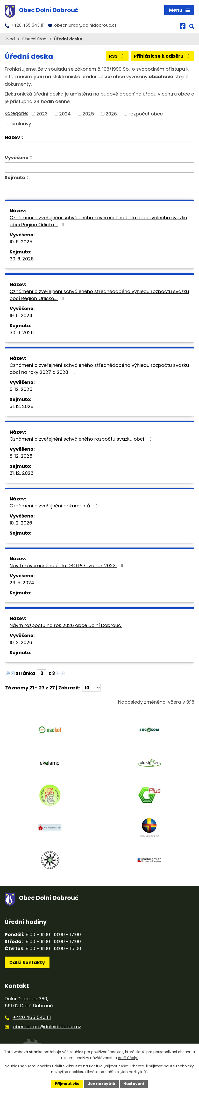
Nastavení (133, 1083)
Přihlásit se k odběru (163, 56)
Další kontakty (27, 962)
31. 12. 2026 (21, 473)
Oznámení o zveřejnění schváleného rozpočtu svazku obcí (82, 439)
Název (12, 137)
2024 (65, 114)
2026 (111, 114)
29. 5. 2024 (22, 582)
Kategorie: (16, 113)
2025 (88, 114)
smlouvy (21, 123)
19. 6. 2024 (21, 315)
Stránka (25, 673)
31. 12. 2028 (21, 406)
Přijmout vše (67, 1083)
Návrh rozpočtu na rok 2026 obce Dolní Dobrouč (70, 625)
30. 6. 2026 (22, 259)
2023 (42, 114)
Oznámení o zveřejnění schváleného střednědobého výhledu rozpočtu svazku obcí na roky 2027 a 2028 (99, 368)
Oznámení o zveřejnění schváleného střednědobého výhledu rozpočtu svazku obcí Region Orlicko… (99, 295)
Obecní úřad (34, 39)
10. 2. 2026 (21, 523)
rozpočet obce (146, 114)
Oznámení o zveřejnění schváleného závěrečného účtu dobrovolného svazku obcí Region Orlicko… (98, 221)
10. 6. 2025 (21, 241)
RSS (117, 56)
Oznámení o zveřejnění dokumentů (55, 505)
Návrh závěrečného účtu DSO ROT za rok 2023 (67, 565)
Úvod (10, 39)
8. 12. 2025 (21, 389)
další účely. (128, 1057)
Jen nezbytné (101, 1083)
